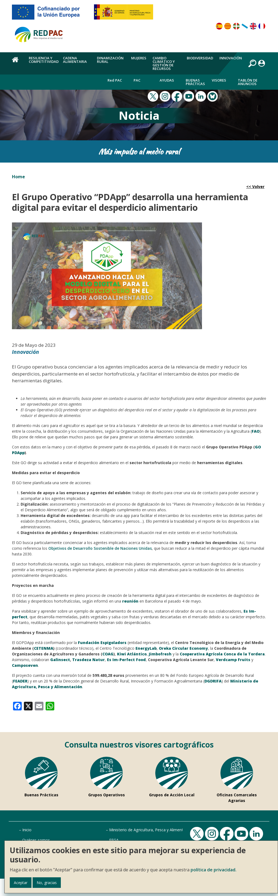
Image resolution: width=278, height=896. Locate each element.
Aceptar (20, 882)
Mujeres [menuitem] (138, 58)
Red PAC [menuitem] (115, 80)
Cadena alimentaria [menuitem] (75, 60)
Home (18, 177)
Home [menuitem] (17, 62)
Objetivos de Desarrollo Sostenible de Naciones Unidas (100, 548)
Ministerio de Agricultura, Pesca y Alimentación (151, 829)
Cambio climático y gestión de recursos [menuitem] (164, 63)
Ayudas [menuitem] (167, 80)
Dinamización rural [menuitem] (110, 60)
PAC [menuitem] (137, 80)
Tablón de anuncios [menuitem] (247, 82)
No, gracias (47, 882)
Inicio (26, 829)
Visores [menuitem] (219, 80)
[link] (17, 705)
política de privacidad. (213, 870)
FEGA (114, 840)
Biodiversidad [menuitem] (200, 58)
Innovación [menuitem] (230, 58)
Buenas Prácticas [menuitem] (195, 82)
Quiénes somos (36, 840)
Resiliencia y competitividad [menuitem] (44, 60)
